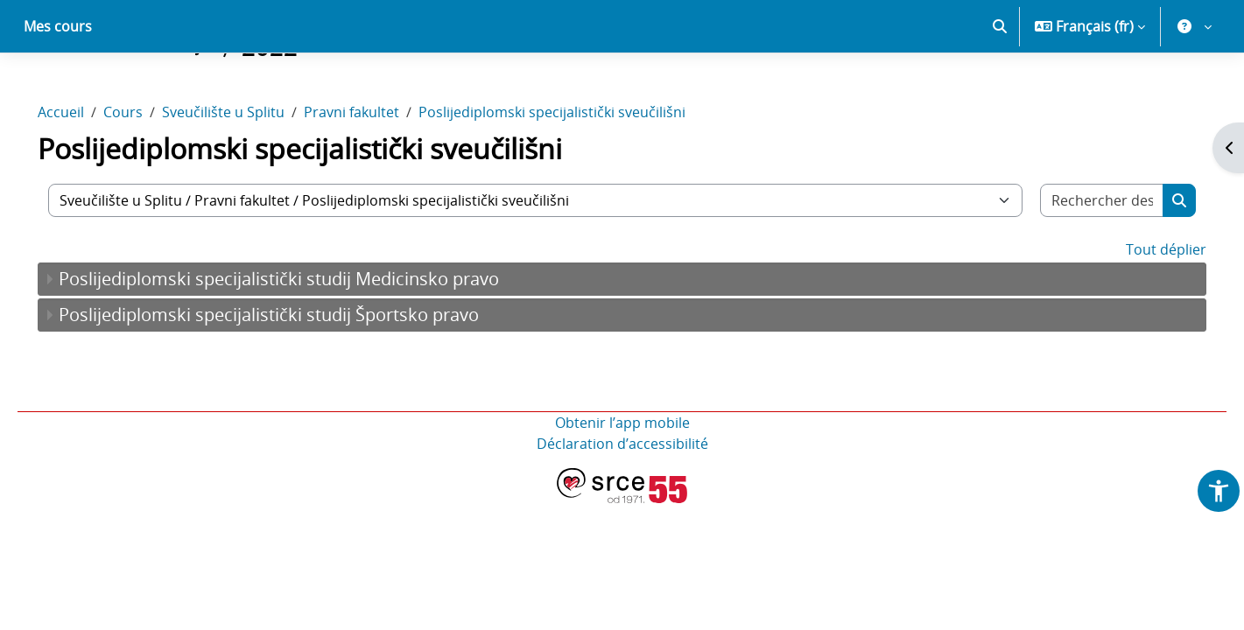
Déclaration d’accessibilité (622, 504)
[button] (1000, 87)
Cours (147, 173)
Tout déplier (1141, 310)
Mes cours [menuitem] (58, 87)
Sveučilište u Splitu (247, 173)
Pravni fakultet (376, 173)
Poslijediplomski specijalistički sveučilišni (576, 173)
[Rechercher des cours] (1081, 261)
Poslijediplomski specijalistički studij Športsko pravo (293, 376)
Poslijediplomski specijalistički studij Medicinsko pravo (303, 340)
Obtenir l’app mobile (622, 484)
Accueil (85, 173)
